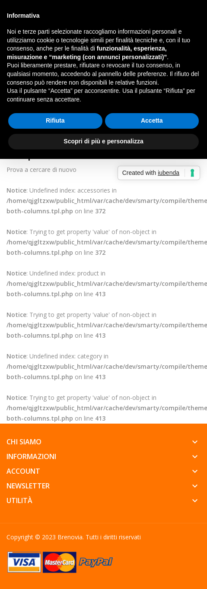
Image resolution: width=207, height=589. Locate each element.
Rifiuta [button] (55, 120)
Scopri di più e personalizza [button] (103, 141)
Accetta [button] (152, 120)
